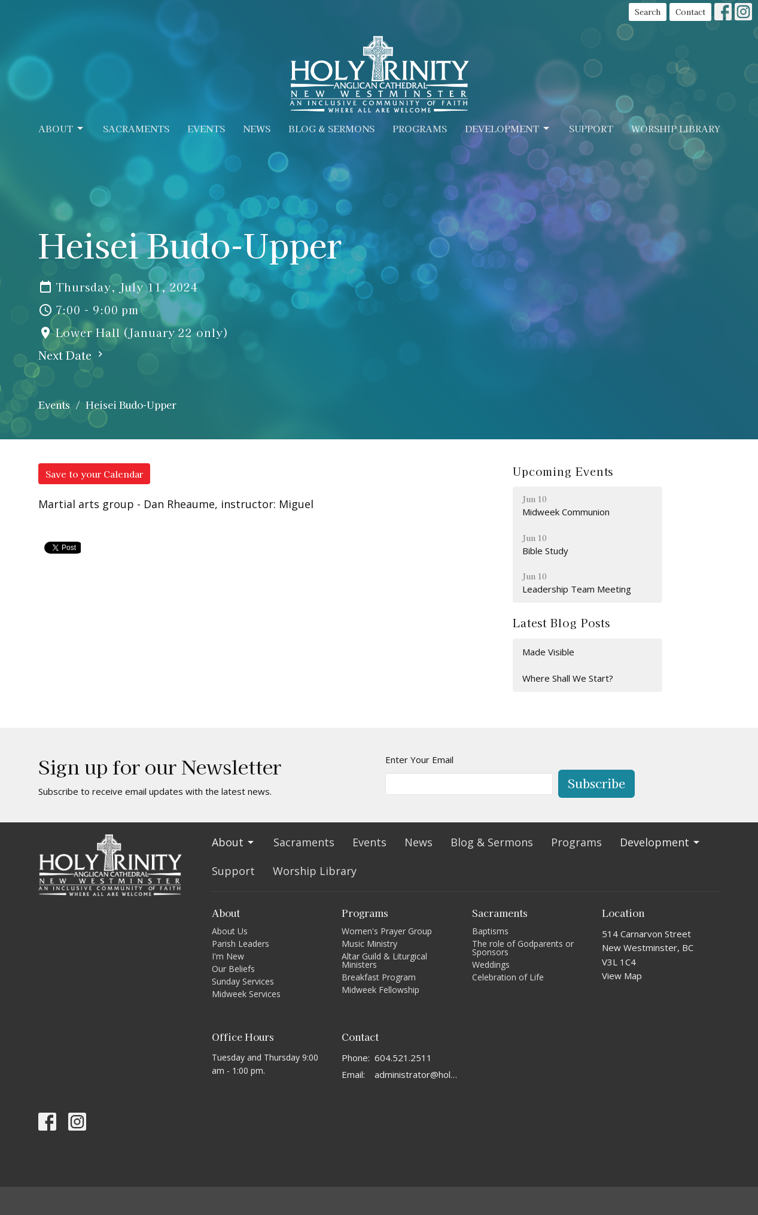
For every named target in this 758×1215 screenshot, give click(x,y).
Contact (690, 11)
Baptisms (490, 931)
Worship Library (675, 128)
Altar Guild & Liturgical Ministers (384, 960)
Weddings (491, 964)
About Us (230, 931)
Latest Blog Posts (561, 622)
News (256, 128)
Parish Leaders (240, 943)
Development (508, 128)
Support (591, 128)
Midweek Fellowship (380, 989)
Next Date (72, 355)
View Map (622, 976)
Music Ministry (369, 943)
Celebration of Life (508, 977)
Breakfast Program (379, 977)
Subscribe (596, 783)
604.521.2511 (403, 1058)
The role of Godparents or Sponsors (523, 948)
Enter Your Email (419, 760)
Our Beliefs (233, 968)
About (61, 128)
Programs (419, 128)
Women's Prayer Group (387, 931)
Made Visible (548, 652)
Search (647, 11)
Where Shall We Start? (567, 678)
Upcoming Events (563, 471)
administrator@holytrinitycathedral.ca (417, 1074)
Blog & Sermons (331, 128)
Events (206, 128)
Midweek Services (246, 994)
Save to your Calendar (94, 473)
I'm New (228, 956)
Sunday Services (243, 981)
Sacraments (136, 128)
